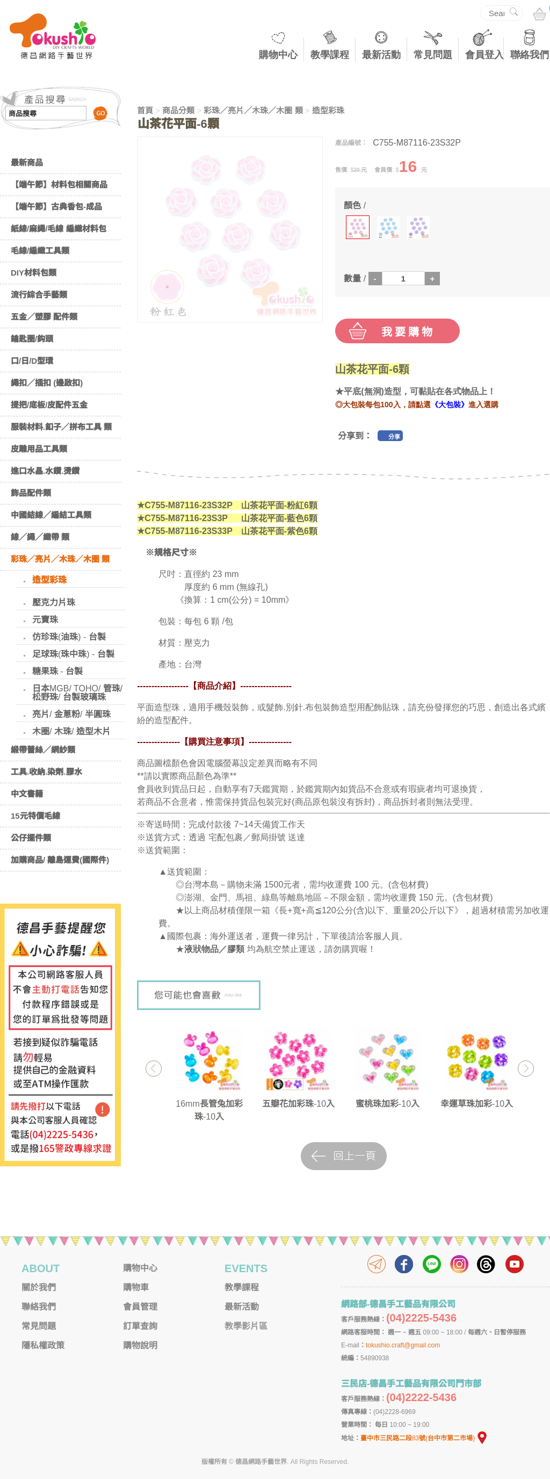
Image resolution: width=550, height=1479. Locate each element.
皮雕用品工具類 (39, 448)
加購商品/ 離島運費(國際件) (60, 859)
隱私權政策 (42, 1345)
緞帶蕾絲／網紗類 (43, 749)
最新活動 (381, 54)
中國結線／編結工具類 (51, 515)
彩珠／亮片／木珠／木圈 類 (60, 559)
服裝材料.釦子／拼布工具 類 (61, 426)
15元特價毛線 (35, 815)
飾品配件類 (31, 492)
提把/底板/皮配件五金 (49, 404)
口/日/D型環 (32, 360)
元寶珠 (45, 619)
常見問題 (433, 54)
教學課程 (329, 54)
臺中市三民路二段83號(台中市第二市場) (424, 1438)
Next (525, 1068)
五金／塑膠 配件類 (44, 316)
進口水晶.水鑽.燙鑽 (45, 470)
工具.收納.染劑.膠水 (46, 771)
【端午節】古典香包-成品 (56, 206)
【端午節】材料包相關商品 (59, 184)
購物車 (136, 1287)
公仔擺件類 (31, 837)
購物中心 (278, 54)
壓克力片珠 (53, 602)
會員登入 (484, 54)
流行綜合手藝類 (39, 294)
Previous (153, 1068)
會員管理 (140, 1306)
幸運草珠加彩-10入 (476, 1103)
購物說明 (140, 1345)
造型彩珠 (49, 580)
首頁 (145, 110)
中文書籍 (27, 793)
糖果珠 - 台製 (57, 671)
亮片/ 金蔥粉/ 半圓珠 (71, 714)
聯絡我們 (529, 54)
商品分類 (178, 110)
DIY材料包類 (33, 272)
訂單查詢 (140, 1326)
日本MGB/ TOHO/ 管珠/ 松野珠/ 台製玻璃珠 (77, 693)
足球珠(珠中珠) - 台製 (73, 654)
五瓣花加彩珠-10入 (298, 1103)
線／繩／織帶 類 (40, 537)
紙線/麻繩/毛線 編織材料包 (58, 228)
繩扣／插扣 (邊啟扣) (47, 382)
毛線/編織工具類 (40, 250)
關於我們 (38, 1287)
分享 (394, 437)
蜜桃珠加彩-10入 (387, 1103)
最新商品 (27, 162)
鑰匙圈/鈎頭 (32, 338)
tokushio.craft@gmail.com (403, 1345)
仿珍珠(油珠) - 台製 (69, 636)
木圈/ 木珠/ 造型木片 (71, 731)
